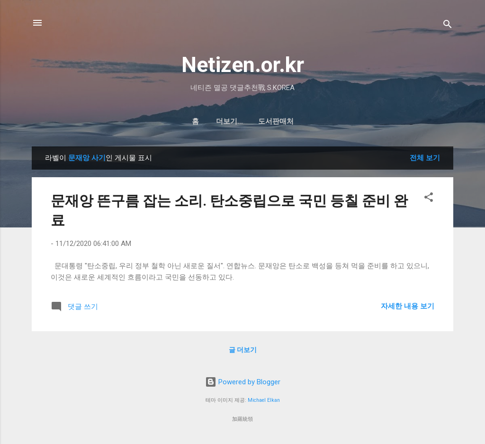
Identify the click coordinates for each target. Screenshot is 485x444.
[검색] (447, 25)
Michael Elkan (264, 400)
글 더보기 (243, 349)
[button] (428, 198)
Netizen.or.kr (242, 64)
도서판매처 (254, 121)
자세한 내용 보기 (407, 306)
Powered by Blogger (242, 382)
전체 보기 (425, 158)
